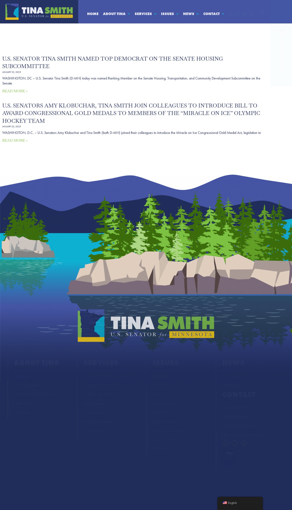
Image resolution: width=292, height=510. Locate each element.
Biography (22, 376)
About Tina (116, 14)
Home (92, 14)
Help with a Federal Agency (105, 376)
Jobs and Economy (168, 430)
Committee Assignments (34, 394)
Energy (158, 394)
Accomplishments (28, 385)
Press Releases (233, 376)
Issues (170, 14)
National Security (167, 439)
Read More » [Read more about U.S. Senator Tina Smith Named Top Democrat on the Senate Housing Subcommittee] (15, 91)
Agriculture (162, 376)
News (191, 14)
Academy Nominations (102, 385)
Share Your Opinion (238, 407)
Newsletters (231, 385)
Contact (213, 14)
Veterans (160, 448)
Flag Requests (94, 403)
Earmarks (21, 412)
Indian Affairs (164, 421)
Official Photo (25, 403)
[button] (262, 12)
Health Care (162, 412)
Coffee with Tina (97, 394)
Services (145, 14)
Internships (92, 412)
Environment (163, 403)
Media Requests (235, 416)
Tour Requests (94, 430)
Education (161, 385)
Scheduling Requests (100, 421)
